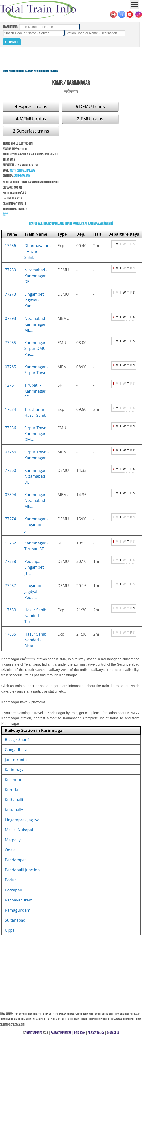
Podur (10, 880)
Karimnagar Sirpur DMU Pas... (35, 348)
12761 (10, 385)
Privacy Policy (96, 1033)
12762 (10, 543)
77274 (10, 518)
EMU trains (90, 119)
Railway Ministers (61, 1033)
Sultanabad (15, 920)
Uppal (10, 930)
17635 (10, 634)
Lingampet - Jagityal (22, 819)
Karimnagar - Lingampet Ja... (36, 524)
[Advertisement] (70, 55)
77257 (10, 585)
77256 (10, 427)
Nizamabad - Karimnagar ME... (35, 324)
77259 (10, 270)
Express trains (31, 106)
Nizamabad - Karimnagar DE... (35, 275)
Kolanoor (13, 779)
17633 (10, 610)
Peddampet (15, 860)
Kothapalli (14, 799)
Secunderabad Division (46, 71)
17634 (10, 409)
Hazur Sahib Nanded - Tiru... (35, 615)
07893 (10, 318)
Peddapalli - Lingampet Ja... (35, 567)
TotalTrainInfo (33, 1033)
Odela (10, 850)
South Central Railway (21, 71)
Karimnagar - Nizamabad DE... (36, 476)
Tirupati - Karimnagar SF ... (35, 391)
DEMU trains (90, 106)
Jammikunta (16, 759)
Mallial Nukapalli (20, 829)
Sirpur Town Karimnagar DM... (35, 433)
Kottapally (14, 809)
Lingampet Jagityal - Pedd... (34, 591)
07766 (10, 452)
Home (5, 71)
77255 (10, 342)
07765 (10, 367)
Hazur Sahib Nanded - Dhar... (35, 639)
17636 (10, 245)
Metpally (13, 840)
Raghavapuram (19, 900)
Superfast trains (31, 131)
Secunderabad (21, 176)
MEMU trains (31, 119)
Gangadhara (16, 749)
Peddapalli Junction (22, 870)
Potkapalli (14, 890)
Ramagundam (17, 910)
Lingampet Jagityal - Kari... (34, 300)
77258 (10, 561)
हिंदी (5, 214)
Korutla (11, 789)
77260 (10, 470)
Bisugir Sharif (17, 739)
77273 (10, 294)
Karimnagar (15, 769)
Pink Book (79, 1033)
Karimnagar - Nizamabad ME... (36, 500)
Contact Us (113, 1033)
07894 (10, 494)
